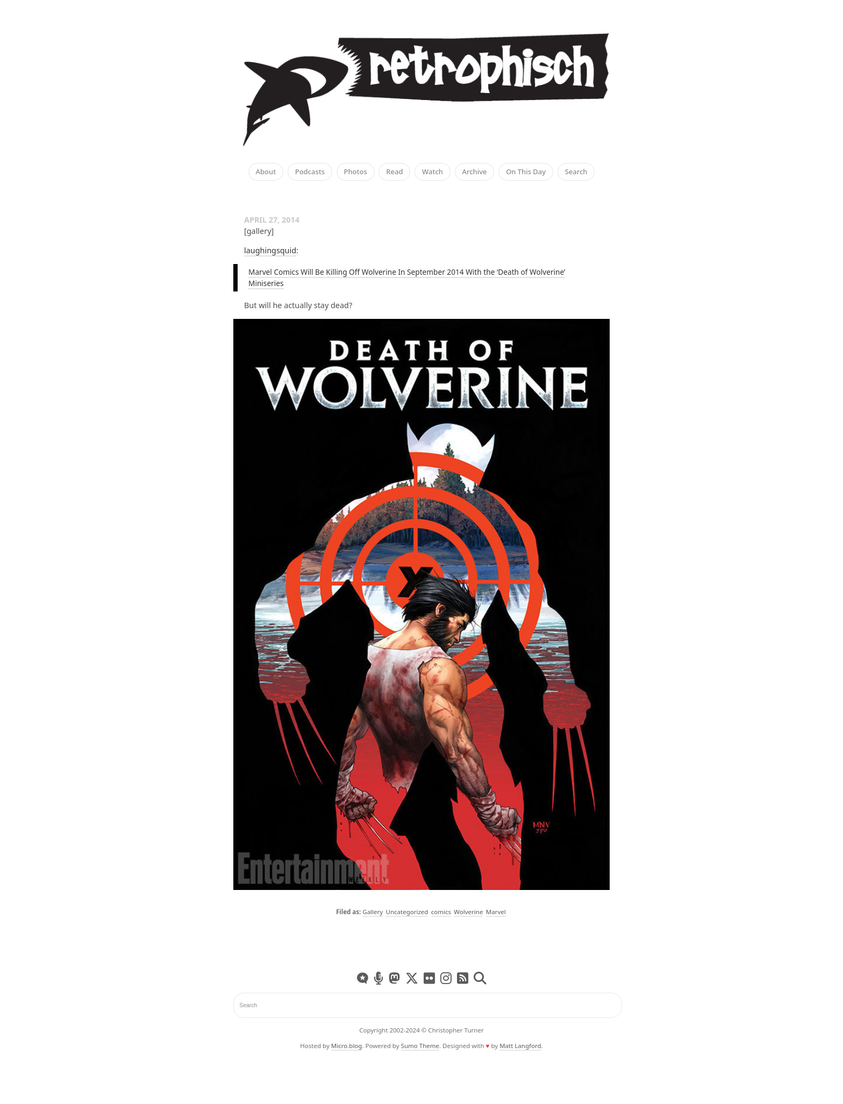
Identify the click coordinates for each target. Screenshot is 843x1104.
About (266, 172)
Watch (432, 172)
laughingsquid (270, 250)
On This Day (526, 172)
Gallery (372, 912)
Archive (474, 172)
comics (441, 912)
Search (576, 172)
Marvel (496, 912)
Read (394, 172)
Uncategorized (406, 912)
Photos (355, 172)
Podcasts (310, 172)
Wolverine (468, 912)
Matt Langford (520, 1046)
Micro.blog (346, 1046)
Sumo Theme (420, 1046)
